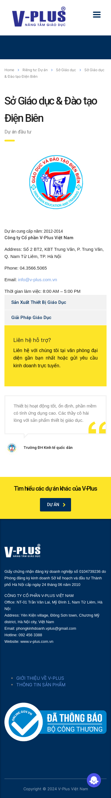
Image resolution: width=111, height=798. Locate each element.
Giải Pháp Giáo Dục (31, 317)
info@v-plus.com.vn (37, 279)
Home (9, 70)
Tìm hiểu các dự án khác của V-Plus (55, 488)
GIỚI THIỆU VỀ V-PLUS (40, 678)
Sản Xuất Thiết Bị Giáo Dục (38, 302)
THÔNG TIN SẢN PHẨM (40, 684)
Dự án (56, 504)
